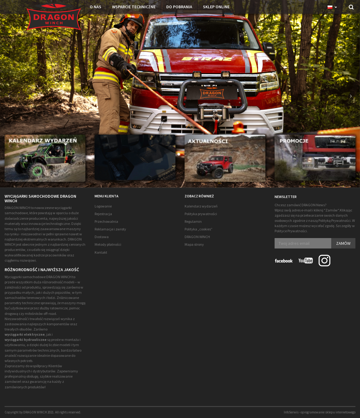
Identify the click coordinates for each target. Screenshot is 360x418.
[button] (7, 94)
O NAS (95, 6)
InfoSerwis (291, 412)
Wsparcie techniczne (134, 6)
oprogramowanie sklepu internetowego (328, 412)
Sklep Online (216, 6)
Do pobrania (179, 6)
